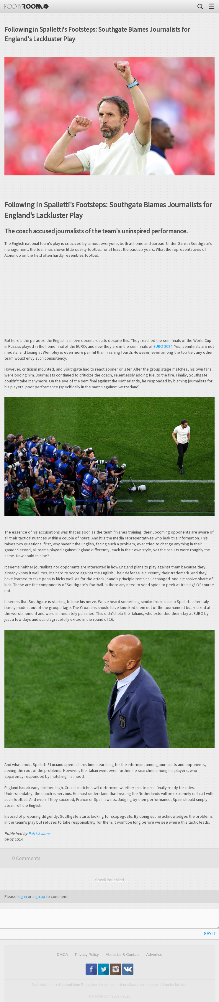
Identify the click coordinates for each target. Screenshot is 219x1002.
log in (22, 896)
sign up (38, 896)
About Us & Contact (122, 954)
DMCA (62, 954)
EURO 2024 (162, 346)
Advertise (154, 954)
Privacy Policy (87, 954)
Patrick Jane (39, 833)
